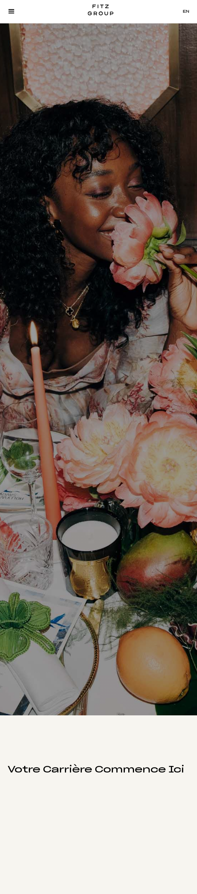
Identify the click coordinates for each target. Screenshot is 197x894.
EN (186, 11)
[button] (11, 11)
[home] (98, 11)
